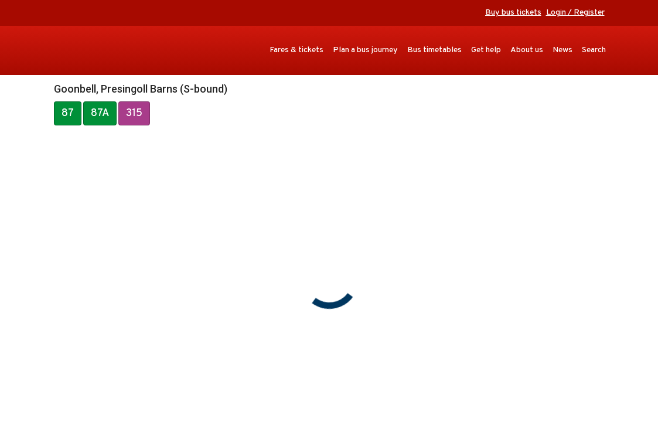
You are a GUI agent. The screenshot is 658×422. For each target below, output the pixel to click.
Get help (486, 50)
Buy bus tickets (513, 13)
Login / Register (575, 13)
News (562, 50)
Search (594, 50)
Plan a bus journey (365, 50)
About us (526, 50)
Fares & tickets (296, 50)
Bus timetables (434, 50)
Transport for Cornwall (91, 50)
